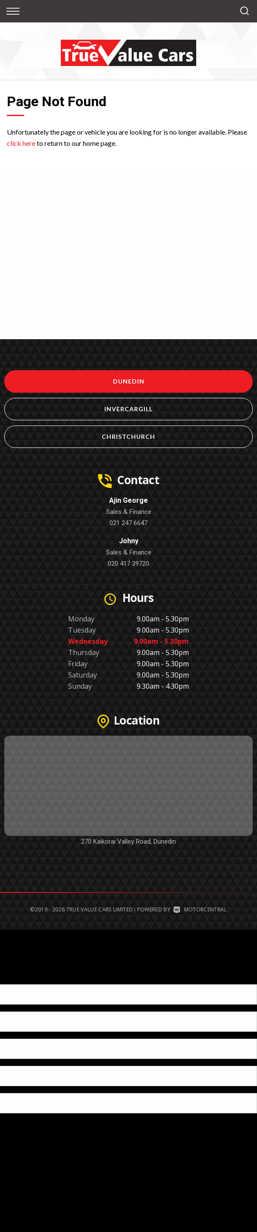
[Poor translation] (21, 977)
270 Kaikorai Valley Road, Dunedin (128, 841)
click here (21, 143)
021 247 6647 (128, 523)
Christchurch (128, 436)
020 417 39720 (128, 563)
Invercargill (128, 409)
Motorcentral (199, 909)
